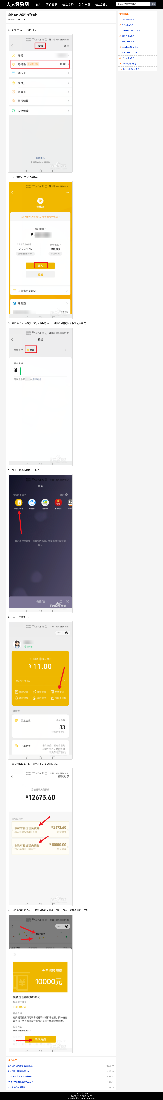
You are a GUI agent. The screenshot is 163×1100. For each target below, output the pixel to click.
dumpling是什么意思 (130, 47)
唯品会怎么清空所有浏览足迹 (20, 1066)
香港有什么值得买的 (130, 53)
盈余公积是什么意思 (131, 69)
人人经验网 (17, 4)
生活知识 (101, 4)
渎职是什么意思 (128, 58)
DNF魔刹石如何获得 (16, 1087)
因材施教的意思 (128, 19)
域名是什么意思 (128, 36)
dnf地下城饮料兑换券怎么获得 (20, 1082)
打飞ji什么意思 (127, 25)
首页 (38, 4)
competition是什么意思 (131, 30)
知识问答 (84, 4)
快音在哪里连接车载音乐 (18, 1071)
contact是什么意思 (129, 64)
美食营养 (51, 4)
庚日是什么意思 (128, 41)
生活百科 (68, 4)
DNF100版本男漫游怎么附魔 (20, 1076)
